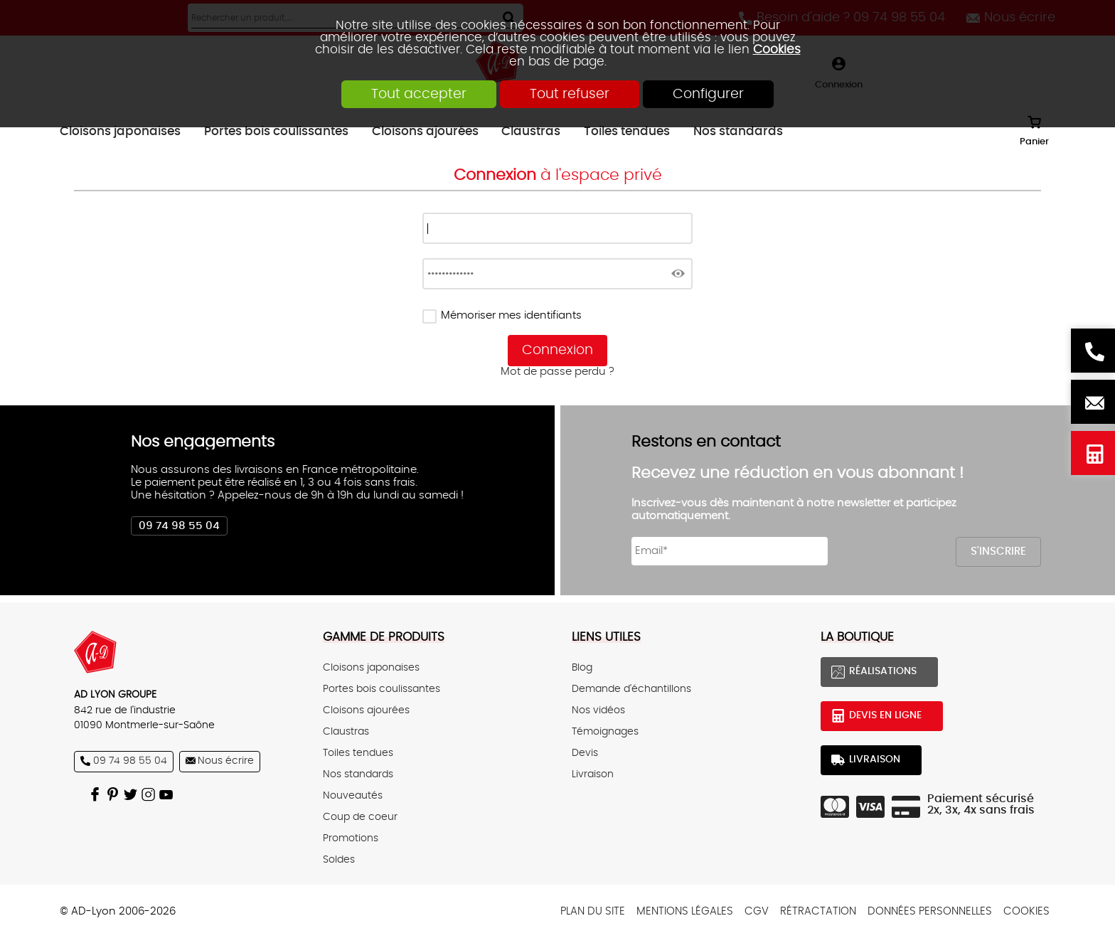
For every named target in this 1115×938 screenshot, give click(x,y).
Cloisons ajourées (366, 710)
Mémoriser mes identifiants (511, 315)
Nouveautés (353, 796)
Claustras (346, 732)
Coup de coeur (360, 817)
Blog (582, 668)
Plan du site (592, 911)
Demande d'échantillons (631, 689)
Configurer (708, 94)
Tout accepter (418, 94)
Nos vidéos (598, 710)
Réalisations (883, 671)
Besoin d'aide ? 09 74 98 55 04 (1093, 351)
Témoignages (605, 732)
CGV (757, 911)
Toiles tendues (358, 753)
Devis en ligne (1093, 453)
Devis (585, 753)
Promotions (350, 838)
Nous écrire (1093, 402)
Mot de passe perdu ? (557, 371)
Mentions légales (684, 911)
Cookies (777, 49)
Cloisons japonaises (371, 668)
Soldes (339, 860)
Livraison (593, 774)
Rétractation (818, 911)
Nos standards (358, 774)
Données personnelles (930, 911)
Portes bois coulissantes (381, 689)
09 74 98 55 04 (179, 526)
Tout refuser (569, 94)
